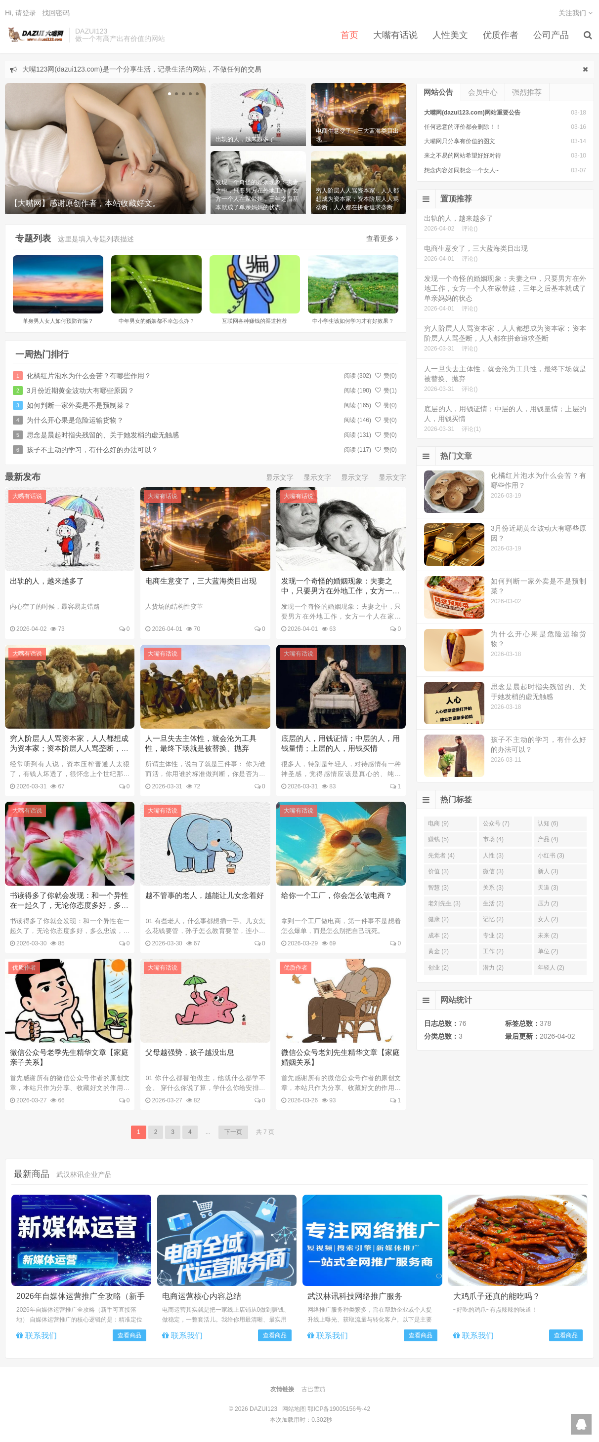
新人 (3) (548, 871)
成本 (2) (438, 935)
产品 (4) (548, 839)
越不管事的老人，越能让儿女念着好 (204, 895)
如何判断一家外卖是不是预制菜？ (78, 405)
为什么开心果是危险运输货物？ (75, 420)
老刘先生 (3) (444, 903)
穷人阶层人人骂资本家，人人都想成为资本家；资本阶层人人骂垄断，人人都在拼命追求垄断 (69, 748)
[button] (169, 93)
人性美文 (450, 35)
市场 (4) (493, 839)
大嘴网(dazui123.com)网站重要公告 (472, 112)
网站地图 (294, 1408)
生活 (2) (493, 903)
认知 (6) (548, 823)
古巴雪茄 (313, 1389)
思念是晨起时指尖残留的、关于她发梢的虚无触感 (103, 435)
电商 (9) (438, 823)
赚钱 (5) (438, 839)
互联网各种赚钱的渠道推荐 (254, 321)
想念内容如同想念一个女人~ (461, 170)
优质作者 (500, 35)
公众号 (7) (496, 823)
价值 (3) (438, 871)
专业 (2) (493, 935)
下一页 (233, 1132)
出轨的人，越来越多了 (47, 581)
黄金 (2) (438, 951)
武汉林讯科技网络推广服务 (354, 1296)
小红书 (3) (551, 855)
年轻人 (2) (551, 967)
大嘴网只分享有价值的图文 (459, 141)
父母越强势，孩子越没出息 (189, 1052)
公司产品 (551, 35)
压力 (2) (548, 903)
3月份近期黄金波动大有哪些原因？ (80, 390)
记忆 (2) (493, 919)
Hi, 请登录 (20, 13)
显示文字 (280, 477)
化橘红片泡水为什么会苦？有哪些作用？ (89, 376)
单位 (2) (548, 951)
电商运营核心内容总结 (201, 1296)
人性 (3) (493, 855)
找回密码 (56, 13)
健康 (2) (438, 919)
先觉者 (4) (441, 855)
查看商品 (129, 1335)
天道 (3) (548, 887)
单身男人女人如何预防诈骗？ (58, 321)
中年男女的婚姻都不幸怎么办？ (157, 321)
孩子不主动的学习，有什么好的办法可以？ (92, 450)
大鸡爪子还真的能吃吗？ (496, 1296)
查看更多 (382, 238)
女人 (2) (548, 919)
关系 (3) (493, 887)
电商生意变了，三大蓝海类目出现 (201, 581)
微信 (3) (493, 871)
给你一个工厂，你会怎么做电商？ (336, 895)
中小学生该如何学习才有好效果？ (353, 321)
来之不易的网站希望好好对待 (462, 155)
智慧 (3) (438, 887)
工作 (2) (493, 951)
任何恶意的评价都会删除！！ (462, 126)
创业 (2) (438, 967)
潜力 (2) (493, 967)
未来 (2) (548, 935)
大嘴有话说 (395, 35)
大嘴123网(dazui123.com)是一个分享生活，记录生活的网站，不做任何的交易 (141, 69)
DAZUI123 (34, 35)
